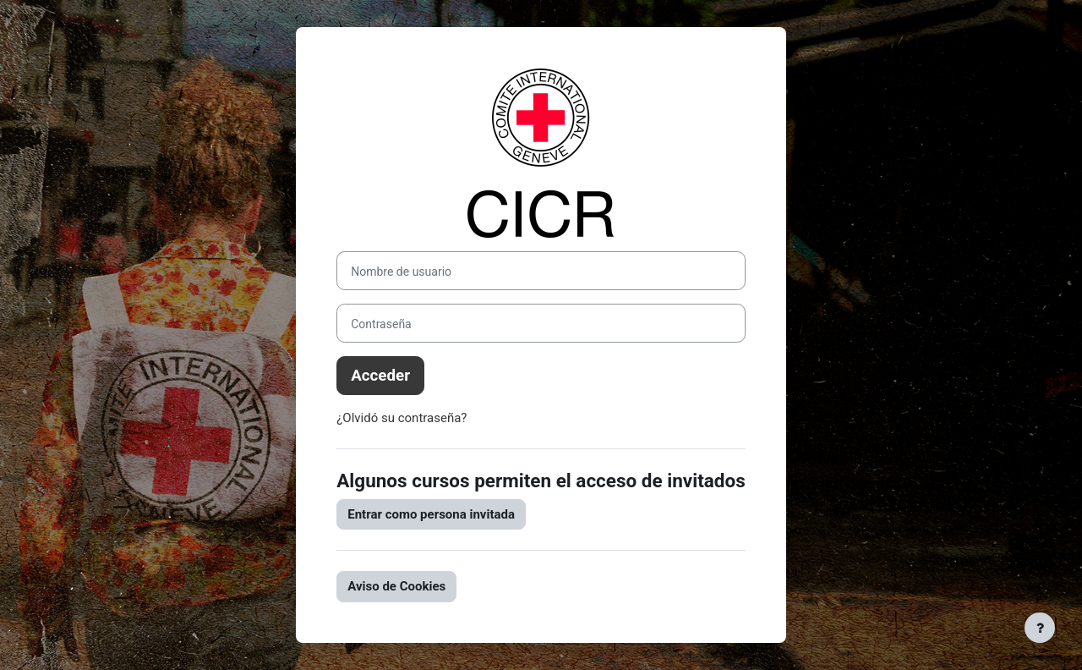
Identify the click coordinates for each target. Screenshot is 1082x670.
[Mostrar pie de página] (1040, 627)
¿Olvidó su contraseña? (401, 418)
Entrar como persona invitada (431, 514)
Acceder (380, 375)
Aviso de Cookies (396, 586)
